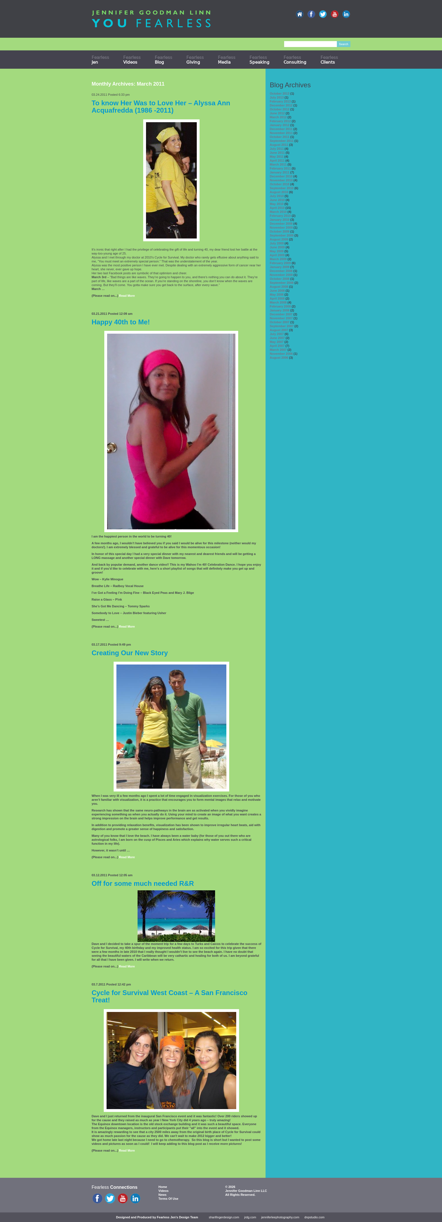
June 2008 (277, 290)
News (162, 1194)
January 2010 (279, 219)
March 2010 (278, 211)
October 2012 (279, 109)
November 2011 (281, 133)
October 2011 (279, 137)
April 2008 (277, 298)
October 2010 (279, 184)
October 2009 (279, 231)
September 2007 (281, 326)
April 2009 (277, 255)
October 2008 (279, 278)
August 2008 (279, 286)
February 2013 (280, 101)
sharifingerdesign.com (224, 1217)
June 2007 (277, 338)
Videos (163, 1190)
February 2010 (280, 215)
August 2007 (279, 330)
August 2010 (279, 192)
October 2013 (279, 93)
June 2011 (277, 152)
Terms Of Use (168, 1198)
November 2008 (281, 274)
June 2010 (277, 200)
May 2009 (277, 251)
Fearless (100, 59)
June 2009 (277, 247)
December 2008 (281, 271)
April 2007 (277, 345)
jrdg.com (250, 1217)
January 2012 (279, 125)
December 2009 (281, 223)
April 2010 (277, 207)
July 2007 (277, 334)
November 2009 (281, 227)
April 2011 (277, 160)
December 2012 (281, 105)
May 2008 (277, 294)
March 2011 (278, 164)
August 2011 (279, 144)
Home (162, 1186)
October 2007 (279, 322)
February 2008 (280, 306)
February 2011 (280, 168)
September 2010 (281, 188)
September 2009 (281, 235)
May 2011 (277, 156)
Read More (127, 295)
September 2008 (281, 282)
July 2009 (277, 243)
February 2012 (280, 121)
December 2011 (281, 129)
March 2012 (278, 117)
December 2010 (281, 176)
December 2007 (281, 314)
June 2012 (277, 113)
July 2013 (277, 97)
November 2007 (281, 318)
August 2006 (279, 357)
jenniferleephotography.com (280, 1217)
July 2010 (277, 196)
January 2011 (279, 172)
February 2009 (280, 263)
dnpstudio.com (314, 1217)
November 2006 (281, 353)
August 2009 (279, 239)
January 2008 (279, 310)
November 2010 (281, 180)
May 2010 (277, 204)
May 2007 (277, 342)
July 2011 (277, 148)
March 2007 (278, 349)
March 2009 (278, 259)
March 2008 (278, 302)
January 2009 (279, 267)
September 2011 (281, 140)
